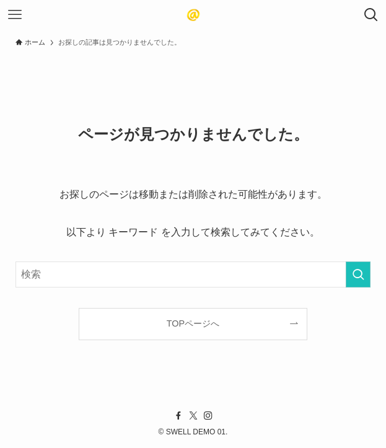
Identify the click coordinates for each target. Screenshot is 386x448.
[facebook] (178, 415)
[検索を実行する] (358, 274)
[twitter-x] (193, 415)
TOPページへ (193, 323)
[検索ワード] (193, 274)
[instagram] (208, 415)
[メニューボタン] (15, 15)
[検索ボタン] (371, 15)
